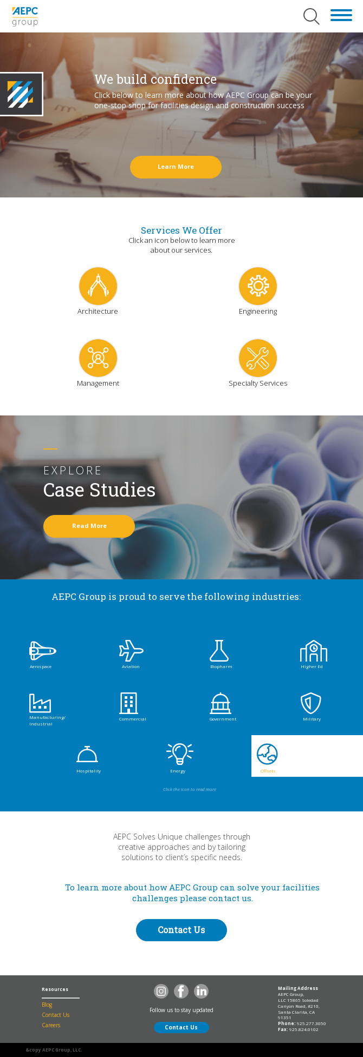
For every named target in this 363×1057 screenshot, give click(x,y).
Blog (47, 1004)
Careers (51, 1025)
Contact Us (181, 929)
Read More (89, 525)
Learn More (176, 166)
